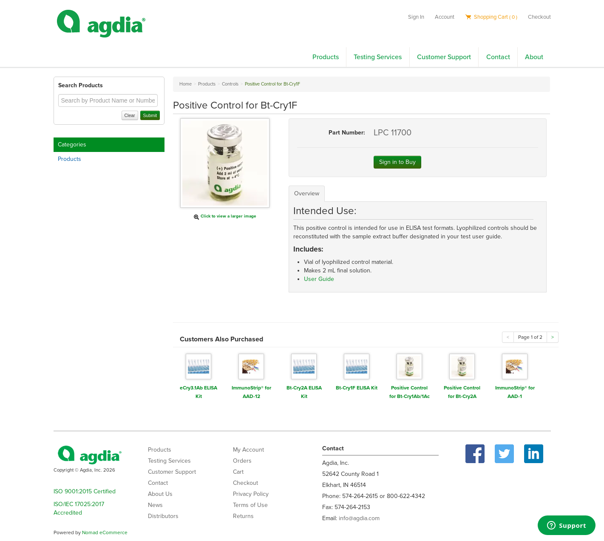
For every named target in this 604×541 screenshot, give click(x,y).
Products (325, 57)
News (155, 505)
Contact (498, 57)
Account (444, 17)
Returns (243, 516)
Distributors (163, 516)
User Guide (319, 279)
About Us (160, 494)
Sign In (416, 17)
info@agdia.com (359, 518)
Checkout (539, 17)
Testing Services (378, 57)
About (534, 57)
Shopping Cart (491, 17)
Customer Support (444, 57)
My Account (248, 449)
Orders (242, 460)
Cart (238, 471)
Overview (306, 193)
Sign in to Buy (397, 162)
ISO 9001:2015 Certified (85, 491)
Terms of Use (250, 505)
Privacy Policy (251, 494)
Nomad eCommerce (105, 532)
